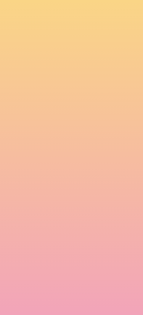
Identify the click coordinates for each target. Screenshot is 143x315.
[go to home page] (18, 16)
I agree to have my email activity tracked (61, 280)
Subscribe (22, 299)
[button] (80, 13)
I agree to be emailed (38, 270)
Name (12, 210)
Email (11, 237)
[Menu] (127, 13)
